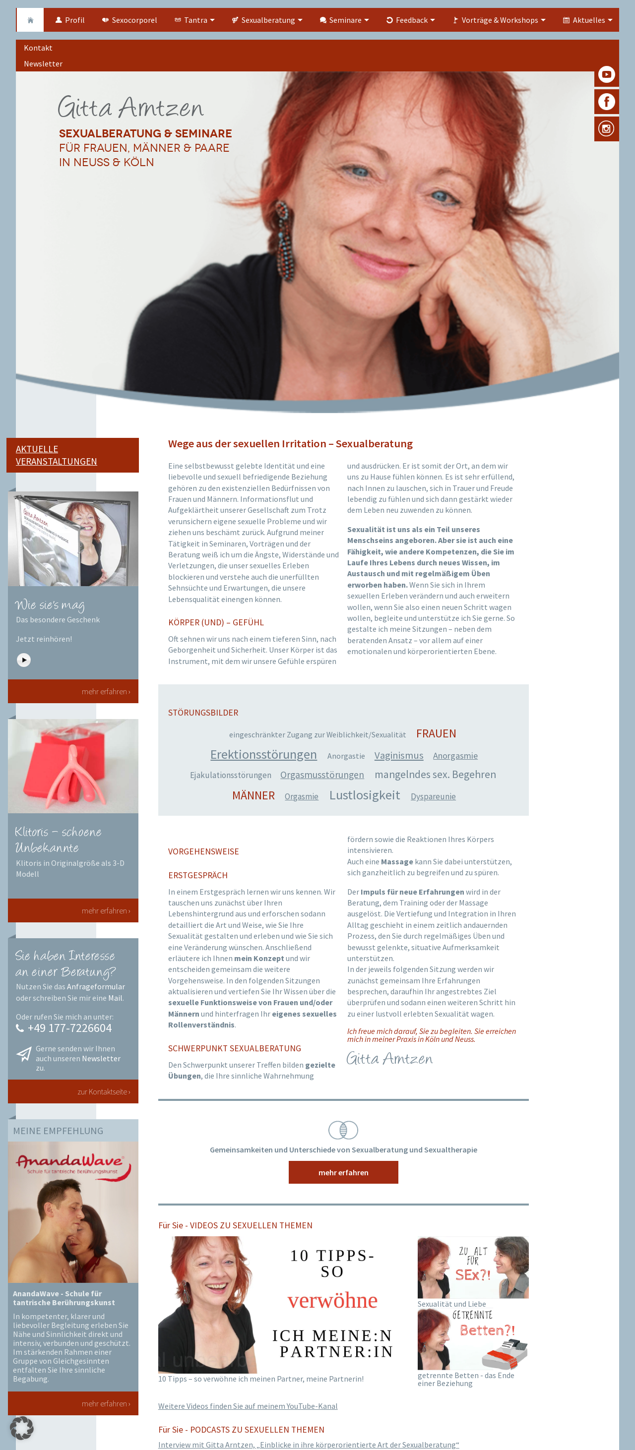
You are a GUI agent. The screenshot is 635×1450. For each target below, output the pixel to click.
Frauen (436, 733)
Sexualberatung (268, 20)
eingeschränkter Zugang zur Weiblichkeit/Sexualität (317, 734)
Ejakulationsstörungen (230, 775)
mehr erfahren (343, 1172)
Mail (115, 998)
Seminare (345, 20)
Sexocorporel (134, 20)
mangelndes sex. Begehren (435, 774)
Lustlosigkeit (364, 794)
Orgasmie (301, 796)
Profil (75, 20)
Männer (253, 795)
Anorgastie (346, 756)
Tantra (195, 20)
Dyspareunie (433, 796)
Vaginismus (399, 755)
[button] (22, 1428)
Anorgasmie (455, 755)
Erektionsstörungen (263, 754)
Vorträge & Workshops (500, 20)
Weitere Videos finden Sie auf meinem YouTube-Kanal (248, 1406)
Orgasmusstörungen (322, 775)
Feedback (412, 20)
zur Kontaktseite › (103, 1091)
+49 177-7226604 (70, 1027)
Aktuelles (589, 20)
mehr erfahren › (106, 691)
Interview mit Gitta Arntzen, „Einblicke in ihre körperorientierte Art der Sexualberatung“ (308, 1445)
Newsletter (101, 1058)
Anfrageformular (96, 986)
